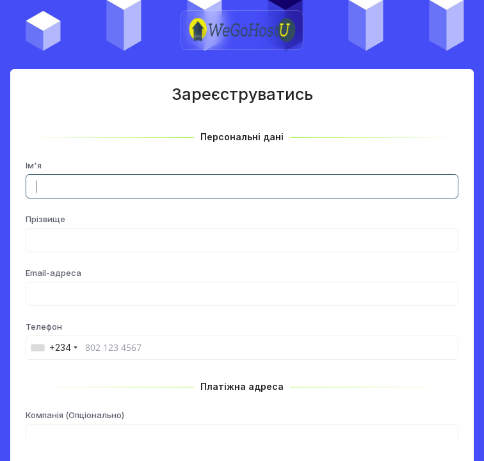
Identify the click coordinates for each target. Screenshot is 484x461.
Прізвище (45, 219)
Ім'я (34, 165)
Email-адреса (53, 273)
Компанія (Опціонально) (75, 415)
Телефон (44, 326)
